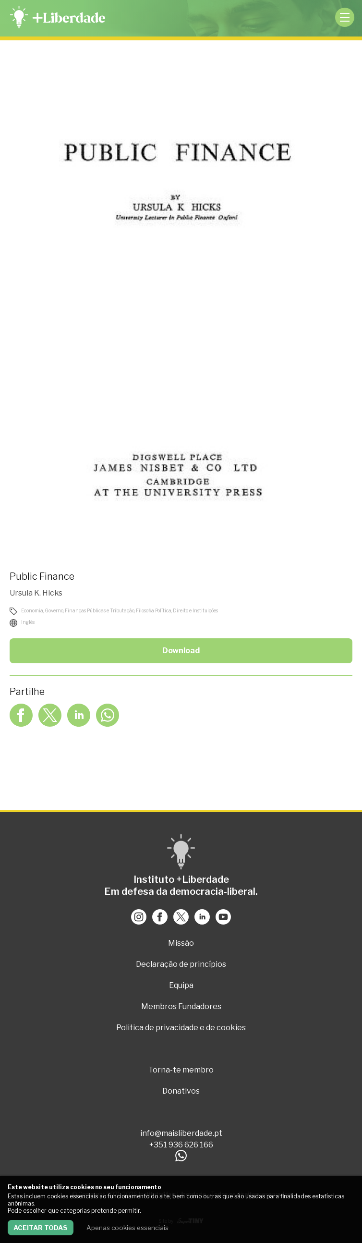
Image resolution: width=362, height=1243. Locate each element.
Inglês (28, 622)
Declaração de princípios (181, 964)
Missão (181, 943)
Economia (32, 610)
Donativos (181, 1091)
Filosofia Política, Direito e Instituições (177, 610)
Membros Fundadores (181, 1006)
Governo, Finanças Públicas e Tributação (89, 610)
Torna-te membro (181, 1069)
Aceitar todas (40, 1227)
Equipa (181, 985)
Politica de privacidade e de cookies (181, 1027)
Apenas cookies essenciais (127, 1227)
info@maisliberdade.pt (181, 1133)
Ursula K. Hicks (36, 592)
